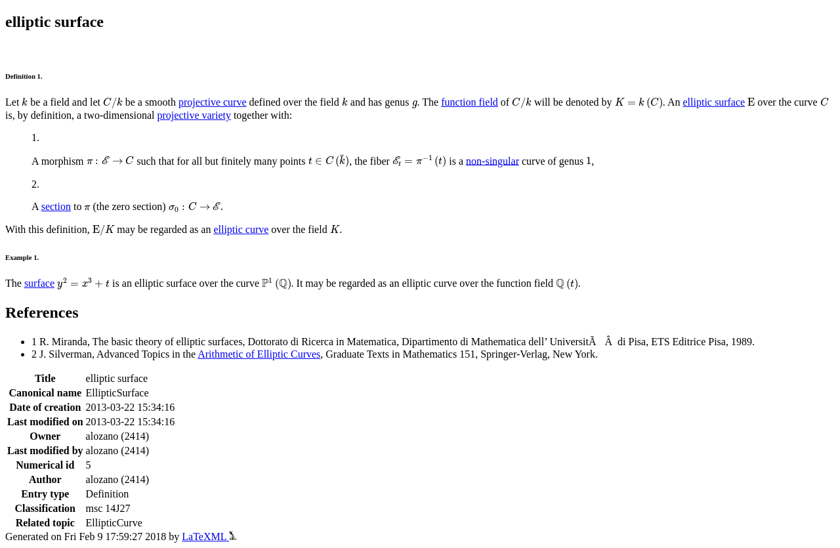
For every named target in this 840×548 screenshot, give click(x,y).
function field (469, 102)
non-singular (492, 160)
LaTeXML (209, 536)
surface (39, 283)
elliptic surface (714, 102)
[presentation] (25, 102)
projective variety (194, 115)
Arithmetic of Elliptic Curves (259, 354)
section (56, 206)
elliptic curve (240, 229)
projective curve (212, 102)
